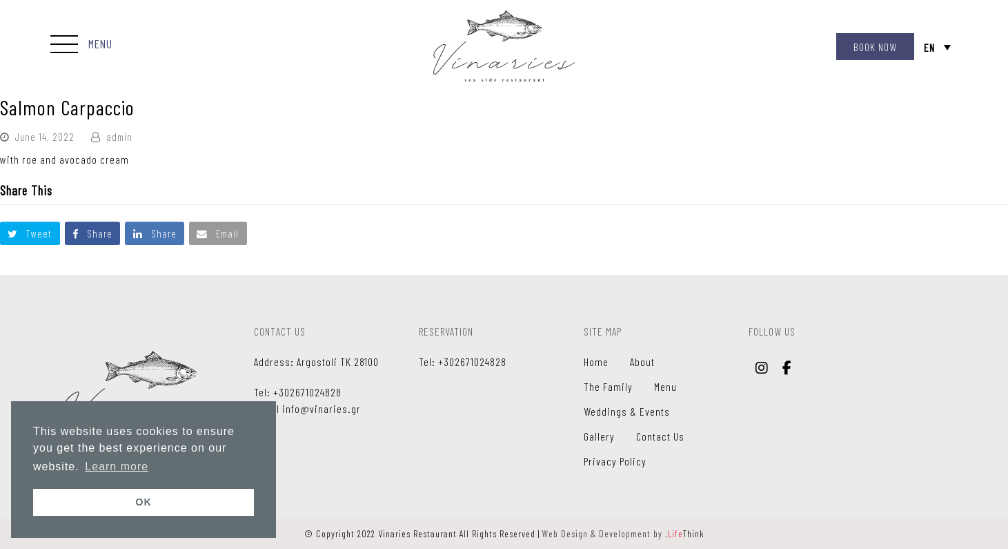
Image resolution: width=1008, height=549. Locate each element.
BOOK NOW (875, 46)
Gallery (599, 436)
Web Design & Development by (623, 533)
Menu (665, 386)
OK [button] (143, 502)
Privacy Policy (615, 461)
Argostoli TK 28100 (338, 361)
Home (596, 361)
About (642, 361)
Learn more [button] (116, 466)
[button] (81, 45)
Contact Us (660, 436)
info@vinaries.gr (321, 408)
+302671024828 (307, 391)
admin (119, 137)
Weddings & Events (627, 411)
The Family (608, 386)
